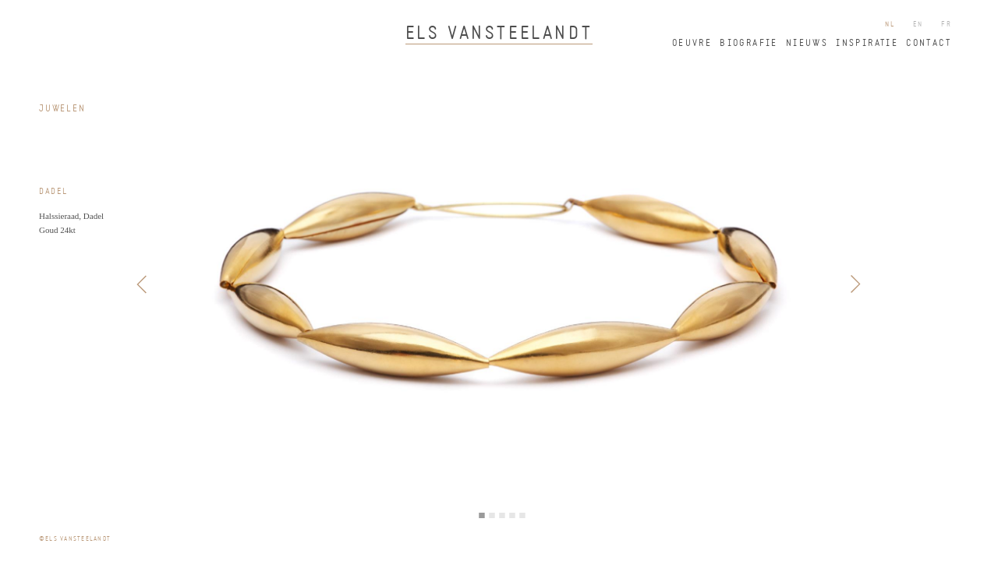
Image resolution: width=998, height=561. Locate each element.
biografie (749, 43)
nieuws (807, 43)
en (918, 24)
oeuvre (692, 43)
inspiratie (867, 43)
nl (890, 24)
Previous (142, 284)
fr (946, 24)
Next (855, 284)
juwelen (62, 109)
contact (928, 43)
